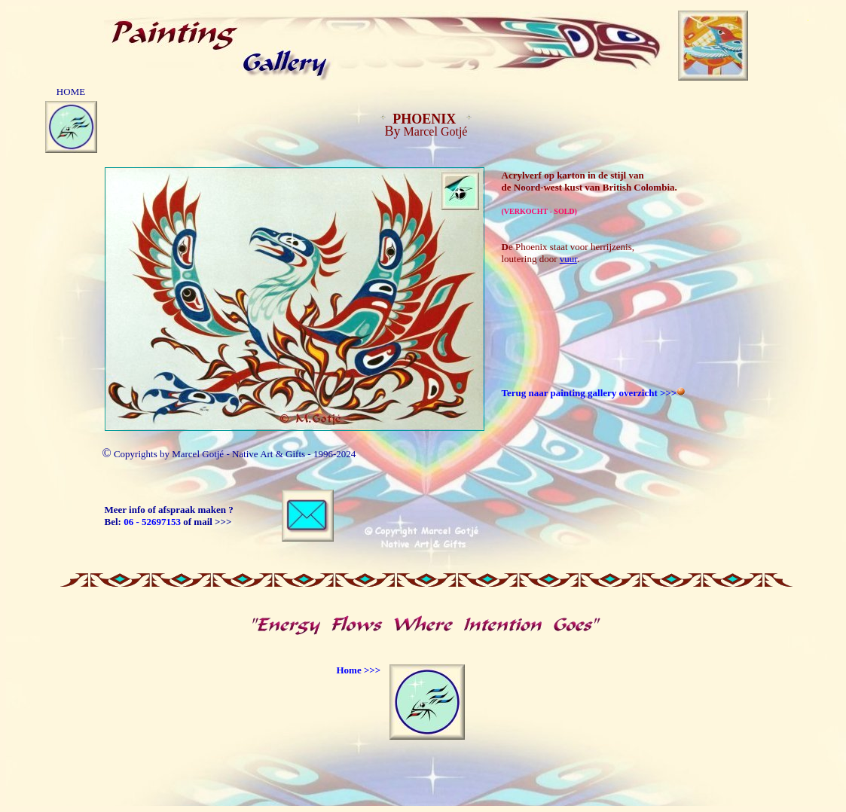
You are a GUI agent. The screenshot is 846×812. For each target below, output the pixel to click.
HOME (71, 91)
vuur (568, 258)
